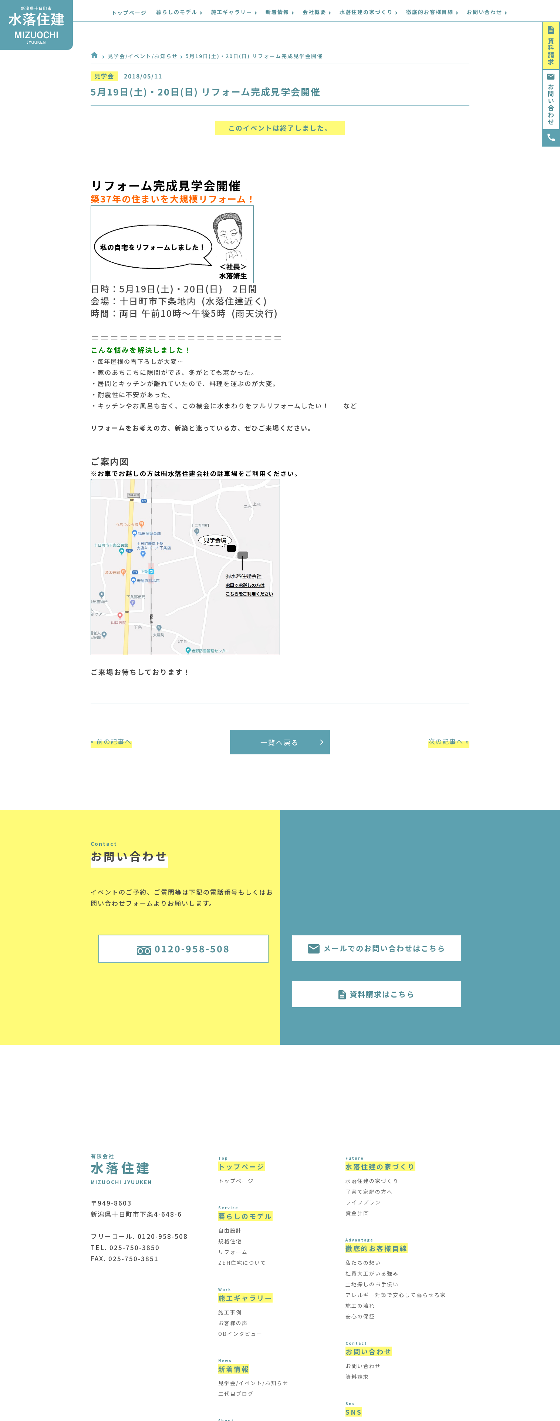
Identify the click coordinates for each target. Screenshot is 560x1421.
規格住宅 (230, 1241)
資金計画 (357, 1213)
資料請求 (551, 46)
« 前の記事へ (111, 741)
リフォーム (233, 1252)
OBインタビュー (240, 1333)
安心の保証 (360, 1316)
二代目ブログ (236, 1393)
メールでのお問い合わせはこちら (376, 948)
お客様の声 (233, 1323)
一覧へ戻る (291, 742)
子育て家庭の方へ (369, 1191)
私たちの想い (363, 1262)
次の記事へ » (448, 741)
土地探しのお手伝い (372, 1284)
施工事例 (230, 1312)
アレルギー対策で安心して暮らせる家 (395, 1294)
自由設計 (230, 1230)
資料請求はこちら (376, 994)
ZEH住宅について (242, 1262)
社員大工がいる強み (372, 1273)
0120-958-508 (183, 948)
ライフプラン (363, 1202)
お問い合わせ (551, 99)
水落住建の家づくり (372, 1180)
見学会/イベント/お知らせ (143, 56)
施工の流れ (360, 1305)
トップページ (151, 12)
